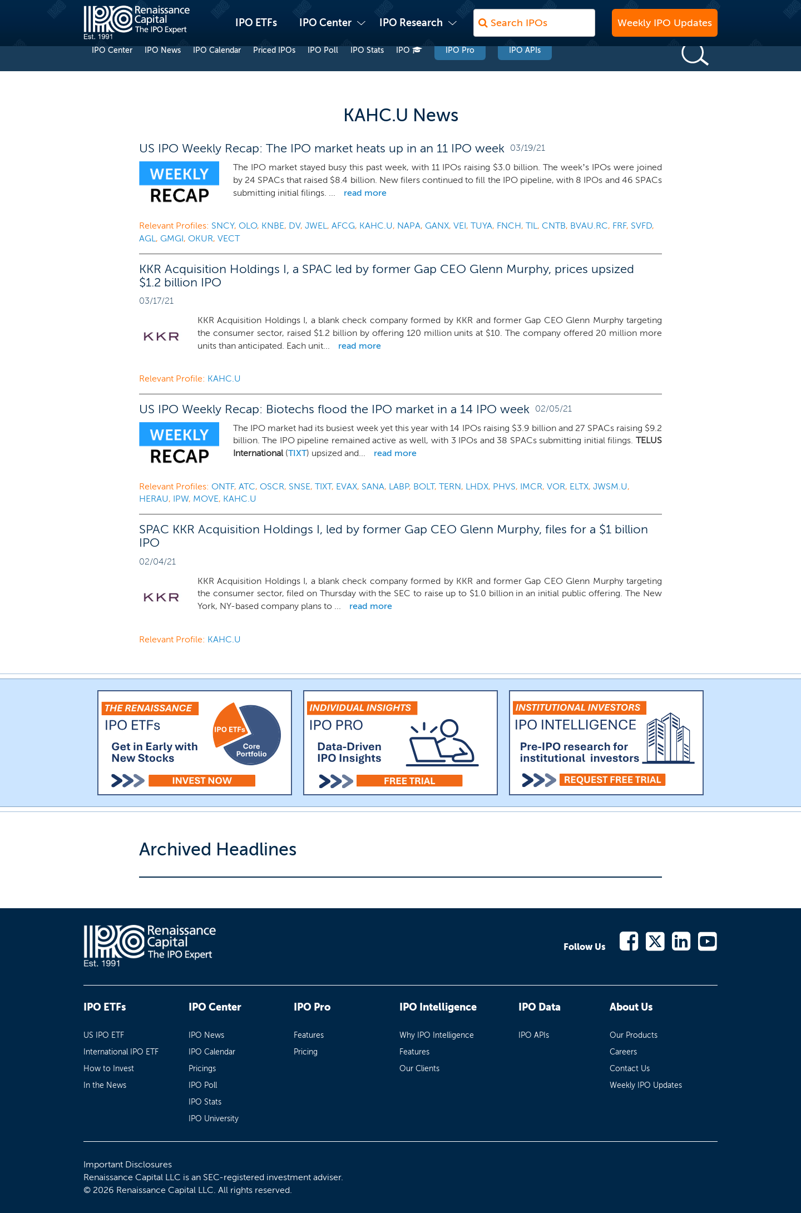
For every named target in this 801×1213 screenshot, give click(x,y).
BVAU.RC (589, 225)
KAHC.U (376, 225)
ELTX (579, 486)
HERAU (154, 498)
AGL (147, 238)
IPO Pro (460, 71)
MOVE (206, 498)
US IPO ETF (103, 1035)
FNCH (509, 225)
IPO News (163, 71)
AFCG (343, 225)
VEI (459, 225)
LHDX (477, 486)
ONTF (222, 486)
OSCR (272, 486)
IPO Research (411, 28)
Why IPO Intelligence (436, 1035)
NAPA (409, 225)
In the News (104, 1085)
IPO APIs (525, 71)
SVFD (641, 225)
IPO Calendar (217, 71)
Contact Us (630, 1068)
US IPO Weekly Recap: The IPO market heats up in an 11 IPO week (322, 148)
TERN (450, 486)
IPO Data (539, 1007)
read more (365, 192)
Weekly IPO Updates (664, 28)
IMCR (531, 486)
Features (309, 1035)
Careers (623, 1052)
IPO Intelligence (438, 1007)
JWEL (316, 225)
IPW (181, 498)
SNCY (222, 225)
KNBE (272, 225)
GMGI (172, 238)
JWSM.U (610, 486)
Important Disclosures (127, 1164)
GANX (437, 225)
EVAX (346, 486)
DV (294, 225)
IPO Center (325, 28)
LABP (399, 486)
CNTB (554, 225)
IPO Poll (323, 71)
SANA (373, 486)
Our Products (633, 1035)
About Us (631, 1007)
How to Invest (108, 1068)
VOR (556, 486)
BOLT (423, 486)
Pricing (306, 1052)
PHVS (504, 486)
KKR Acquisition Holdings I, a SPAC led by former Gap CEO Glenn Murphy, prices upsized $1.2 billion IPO (386, 275)
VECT (228, 238)
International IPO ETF (121, 1052)
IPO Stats (367, 71)
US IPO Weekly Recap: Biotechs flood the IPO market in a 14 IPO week (334, 409)
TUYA (481, 225)
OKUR (200, 238)
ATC (247, 486)
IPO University (214, 1118)
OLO (248, 225)
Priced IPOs (274, 71)
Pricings (202, 1068)
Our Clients (419, 1068)
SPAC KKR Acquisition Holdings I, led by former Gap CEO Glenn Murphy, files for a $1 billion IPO (393, 536)
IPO (409, 71)
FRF (619, 225)
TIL (531, 225)
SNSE (299, 486)
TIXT (297, 453)
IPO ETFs (256, 28)
